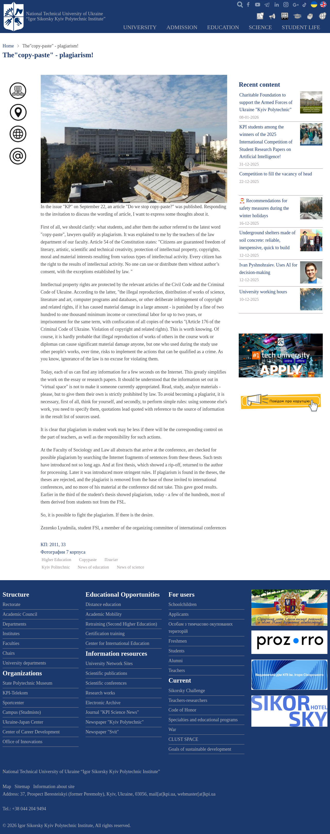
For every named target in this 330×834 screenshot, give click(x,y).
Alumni (176, 660)
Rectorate (11, 604)
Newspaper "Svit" (102, 731)
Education (223, 27)
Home (8, 45)
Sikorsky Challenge (187, 690)
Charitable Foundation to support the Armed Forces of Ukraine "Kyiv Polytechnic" (265, 102)
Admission (182, 27)
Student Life (301, 27)
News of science (130, 567)
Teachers (177, 670)
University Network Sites (109, 663)
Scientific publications (106, 673)
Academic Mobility (104, 614)
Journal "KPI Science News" (112, 712)
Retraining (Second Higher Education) (121, 624)
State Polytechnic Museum (27, 683)
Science (260, 27)
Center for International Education (117, 643)
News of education (93, 567)
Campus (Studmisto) (22, 712)
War (172, 729)
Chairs (9, 653)
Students (177, 650)
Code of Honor (182, 709)
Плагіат (111, 559)
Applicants (179, 614)
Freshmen (178, 641)
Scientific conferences (106, 683)
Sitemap (22, 786)
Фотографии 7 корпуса (63, 552)
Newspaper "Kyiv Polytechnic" (115, 722)
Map (7, 786)
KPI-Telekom (15, 692)
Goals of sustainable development (200, 749)
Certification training (105, 633)
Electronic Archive (103, 702)
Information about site (54, 786)
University (140, 27)
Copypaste (88, 559)
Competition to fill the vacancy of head (275, 173)
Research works (100, 692)
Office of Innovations (23, 741)
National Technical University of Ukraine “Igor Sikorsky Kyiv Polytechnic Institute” (65, 16)
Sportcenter (13, 702)
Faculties (11, 643)
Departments (14, 624)
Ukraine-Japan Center (23, 722)
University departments (24, 663)
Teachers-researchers (188, 700)
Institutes (11, 633)
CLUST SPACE (184, 739)
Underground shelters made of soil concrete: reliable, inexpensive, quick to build (267, 240)
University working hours (263, 291)
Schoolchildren (183, 604)
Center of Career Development (31, 731)
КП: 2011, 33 (53, 544)
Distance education (103, 604)
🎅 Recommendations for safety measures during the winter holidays (264, 208)
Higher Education (56, 559)
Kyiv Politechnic (56, 567)
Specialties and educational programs (203, 719)
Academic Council (20, 614)
